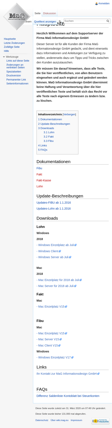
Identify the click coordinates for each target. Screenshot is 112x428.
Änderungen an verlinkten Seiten (15, 66)
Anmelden (104, 3)
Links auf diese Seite (17, 60)
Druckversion (13, 75)
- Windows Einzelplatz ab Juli (55, 245)
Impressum (76, 420)
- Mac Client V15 (47, 345)
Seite (37, 13)
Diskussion (49, 13)
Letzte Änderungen (14, 43)
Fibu (39, 168)
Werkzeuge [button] (12, 56)
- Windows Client (47, 251)
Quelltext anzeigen (45, 21)
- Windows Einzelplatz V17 (54, 357)
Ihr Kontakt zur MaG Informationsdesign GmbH (67, 373)
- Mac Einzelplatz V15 (50, 306)
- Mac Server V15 (48, 339)
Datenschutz (41, 420)
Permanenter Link (16, 79)
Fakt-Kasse (44, 180)
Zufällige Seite (12, 46)
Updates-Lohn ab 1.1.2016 (54, 208)
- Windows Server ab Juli (52, 257)
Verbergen (69, 114)
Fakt (39, 174)
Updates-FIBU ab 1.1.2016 (54, 202)
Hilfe (6, 51)
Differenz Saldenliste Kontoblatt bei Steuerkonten (68, 396)
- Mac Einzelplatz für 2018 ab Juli (58, 280)
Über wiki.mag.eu (59, 420)
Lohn (40, 186)
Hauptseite (10, 38)
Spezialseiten (13, 71)
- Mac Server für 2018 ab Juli (55, 286)
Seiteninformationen (17, 83)
